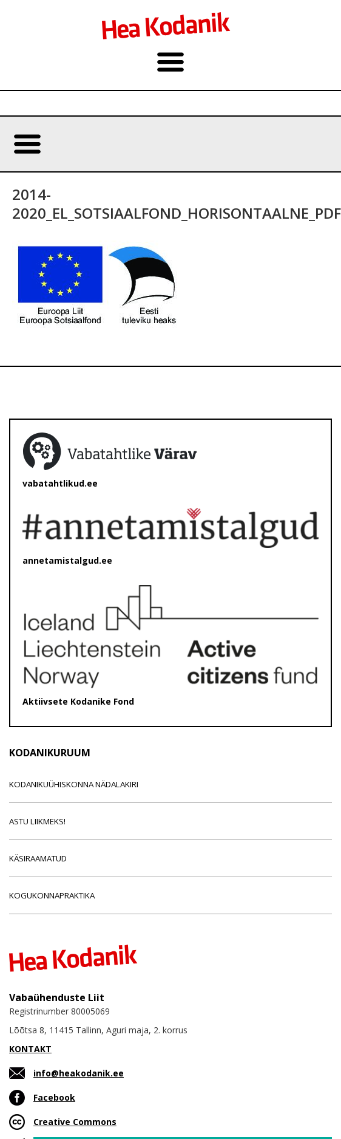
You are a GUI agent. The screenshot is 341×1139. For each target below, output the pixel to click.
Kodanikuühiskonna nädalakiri (73, 784)
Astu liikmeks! (37, 821)
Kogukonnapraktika (52, 895)
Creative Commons (74, 1121)
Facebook (54, 1097)
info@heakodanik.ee (78, 1073)
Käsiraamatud (38, 858)
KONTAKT (30, 1049)
